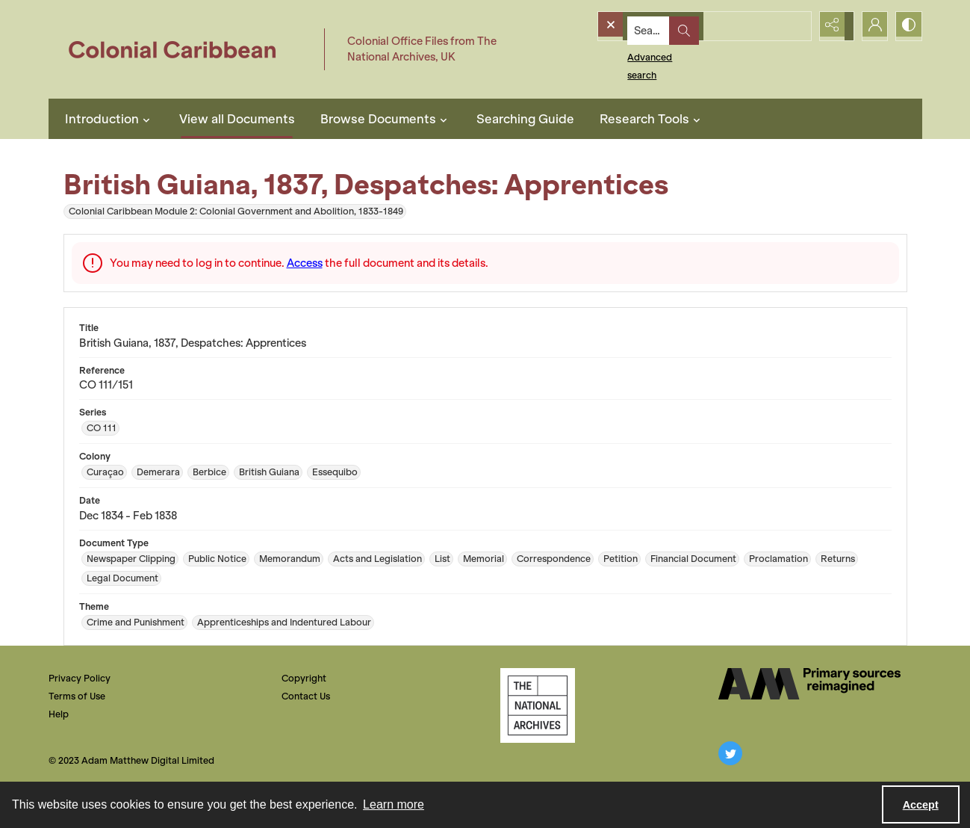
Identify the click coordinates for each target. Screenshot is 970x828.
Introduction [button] (109, 119)
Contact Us (306, 696)
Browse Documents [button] (385, 119)
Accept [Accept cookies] (921, 805)
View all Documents (237, 118)
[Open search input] (795, 26)
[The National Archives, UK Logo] (537, 705)
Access (305, 263)
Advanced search (641, 52)
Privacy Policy (80, 678)
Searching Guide (525, 118)
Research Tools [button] (652, 119)
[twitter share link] (730, 753)
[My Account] (870, 26)
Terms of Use (77, 696)
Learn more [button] (393, 804)
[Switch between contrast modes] (907, 26)
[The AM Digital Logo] (809, 683)
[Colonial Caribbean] (182, 49)
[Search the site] (676, 26)
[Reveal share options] (832, 26)
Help (59, 714)
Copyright (304, 678)
